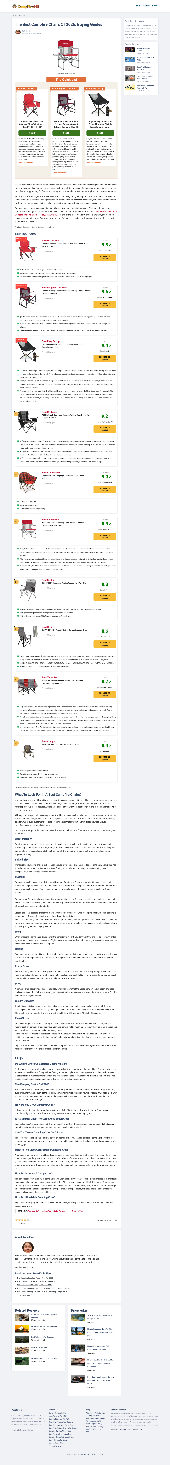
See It (32, 133)
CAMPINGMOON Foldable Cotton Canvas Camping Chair (64, 632)
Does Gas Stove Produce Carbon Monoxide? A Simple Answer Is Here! (100, 1370)
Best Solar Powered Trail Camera (61, 1412)
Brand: (101, 250)
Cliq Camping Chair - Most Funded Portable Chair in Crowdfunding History (100, 124)
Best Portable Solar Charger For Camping (63, 1418)
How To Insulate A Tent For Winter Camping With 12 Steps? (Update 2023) (95, 1411)
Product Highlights (49, 251)
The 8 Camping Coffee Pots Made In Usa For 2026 (37, 1272)
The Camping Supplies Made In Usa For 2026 (35, 1268)
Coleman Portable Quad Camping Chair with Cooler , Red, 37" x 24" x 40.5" (32, 124)
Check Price (104, 257)
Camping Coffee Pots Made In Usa (61, 1427)
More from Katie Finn (25, 1285)
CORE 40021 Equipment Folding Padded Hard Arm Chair (64, 585)
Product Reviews (55, 1436)
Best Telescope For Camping (42, 1327)
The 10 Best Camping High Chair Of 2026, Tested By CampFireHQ (43, 1279)
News (154, 6)
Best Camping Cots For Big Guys (44, 1349)
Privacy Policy (126, 1420)
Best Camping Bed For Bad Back (44, 1317)
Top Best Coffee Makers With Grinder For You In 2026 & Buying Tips (55, 1214)
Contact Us (137, 1420)
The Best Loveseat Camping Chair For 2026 (34, 1275)
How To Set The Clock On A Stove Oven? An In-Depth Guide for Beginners (101, 1353)
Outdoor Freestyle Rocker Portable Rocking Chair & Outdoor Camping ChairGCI (66, 124)
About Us (115, 1420)
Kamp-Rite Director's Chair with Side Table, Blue (61, 747)
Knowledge (50, 227)
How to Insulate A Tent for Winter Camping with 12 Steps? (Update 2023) (100, 1323)
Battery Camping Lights (57, 1403)
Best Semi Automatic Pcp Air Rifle (61, 1415)
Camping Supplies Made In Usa (60, 1421)
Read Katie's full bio (41, 1258)
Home (138, 6)
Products (22, 227)
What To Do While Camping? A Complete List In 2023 (96, 1405)
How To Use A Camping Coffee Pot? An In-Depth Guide (95, 1419)
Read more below (26, 162)
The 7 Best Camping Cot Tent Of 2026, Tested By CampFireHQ (42, 1282)
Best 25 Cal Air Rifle (39, 1338)
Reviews (146, 6)
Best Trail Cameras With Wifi (59, 1409)
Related (38, 227)
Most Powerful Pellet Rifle (58, 1406)
